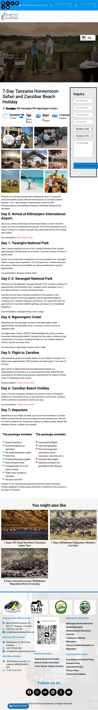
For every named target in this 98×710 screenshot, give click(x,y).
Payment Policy (73, 663)
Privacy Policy (72, 670)
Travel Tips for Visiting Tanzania (48, 666)
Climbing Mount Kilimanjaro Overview (78, 633)
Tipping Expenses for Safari (46, 659)
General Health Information (46, 662)
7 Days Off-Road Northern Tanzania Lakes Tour (25, 544)
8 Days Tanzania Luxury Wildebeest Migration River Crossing (25, 582)
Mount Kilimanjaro (74, 627)
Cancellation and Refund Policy (80, 659)
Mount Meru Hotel (25, 237)
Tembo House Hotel (25, 383)
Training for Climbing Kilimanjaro (75, 640)
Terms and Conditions (76, 674)
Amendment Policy (74, 667)
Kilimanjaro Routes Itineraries (79, 623)
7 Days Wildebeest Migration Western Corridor (73, 544)
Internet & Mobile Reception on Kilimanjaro (80, 647)
